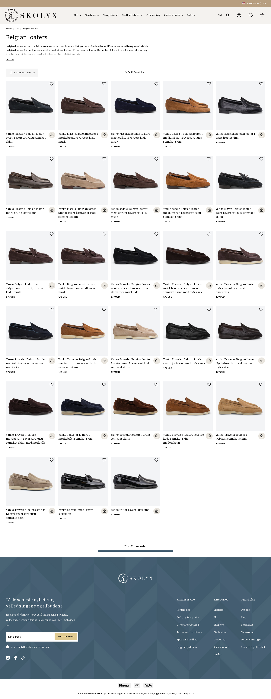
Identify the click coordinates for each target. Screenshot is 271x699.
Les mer (10, 59)
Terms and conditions (189, 632)
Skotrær (90, 15)
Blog (243, 617)
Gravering (153, 15)
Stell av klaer (131, 15)
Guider (218, 654)
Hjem (9, 28)
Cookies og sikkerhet (253, 647)
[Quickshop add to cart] (52, 135)
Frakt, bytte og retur (188, 617)
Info (190, 15)
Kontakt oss (183, 609)
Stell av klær (221, 632)
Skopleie (109, 15)
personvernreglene (40, 647)
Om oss (245, 609)
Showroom (247, 632)
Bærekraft (247, 624)
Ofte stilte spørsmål (188, 624)
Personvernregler (251, 639)
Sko (75, 15)
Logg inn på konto (187, 647)
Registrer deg (66, 636)
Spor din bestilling (187, 639)
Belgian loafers (30, 28)
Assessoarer (172, 15)
